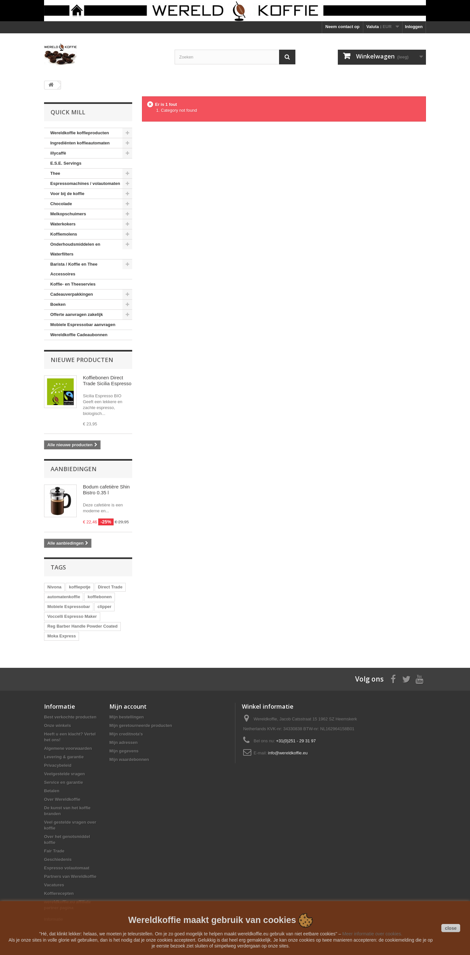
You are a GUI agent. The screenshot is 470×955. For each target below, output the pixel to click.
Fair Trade (54, 850)
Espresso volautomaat (66, 867)
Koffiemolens (63, 234)
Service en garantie (63, 782)
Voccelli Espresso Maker (72, 616)
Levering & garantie (64, 756)
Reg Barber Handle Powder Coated (82, 626)
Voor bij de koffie (67, 193)
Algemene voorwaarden (68, 748)
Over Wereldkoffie (62, 799)
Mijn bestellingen (126, 717)
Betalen (51, 790)
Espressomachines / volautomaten (85, 183)
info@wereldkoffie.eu (287, 752)
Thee (55, 173)
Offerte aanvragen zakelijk (76, 314)
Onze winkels (57, 725)
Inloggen (414, 26)
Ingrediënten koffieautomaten (80, 142)
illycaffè (58, 153)
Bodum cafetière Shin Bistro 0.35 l (106, 489)
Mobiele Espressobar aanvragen (82, 324)
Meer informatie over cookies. (372, 933)
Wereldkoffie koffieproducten (79, 132)
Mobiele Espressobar (68, 606)
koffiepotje (79, 587)
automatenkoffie (63, 596)
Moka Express (61, 636)
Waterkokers (63, 224)
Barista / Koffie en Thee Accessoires (73, 269)
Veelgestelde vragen (64, 773)
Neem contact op (342, 26)
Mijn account (128, 706)
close (451, 928)
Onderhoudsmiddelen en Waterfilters (75, 249)
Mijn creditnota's (126, 734)
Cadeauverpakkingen (71, 294)
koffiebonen (99, 596)
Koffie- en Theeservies (73, 284)
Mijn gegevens (124, 751)
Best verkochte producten (70, 717)
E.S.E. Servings (65, 163)
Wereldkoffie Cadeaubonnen (78, 334)
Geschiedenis (58, 859)
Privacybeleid (57, 765)
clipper (105, 606)
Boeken (58, 304)
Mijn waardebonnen (129, 759)
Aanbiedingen (74, 469)
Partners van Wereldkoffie (70, 876)
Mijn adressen (123, 742)
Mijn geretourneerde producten (140, 725)
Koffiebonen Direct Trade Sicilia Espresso (107, 380)
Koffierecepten (59, 893)
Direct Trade (110, 587)
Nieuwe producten (82, 360)
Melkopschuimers (68, 213)
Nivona (54, 587)
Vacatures (54, 884)
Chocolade (61, 203)
